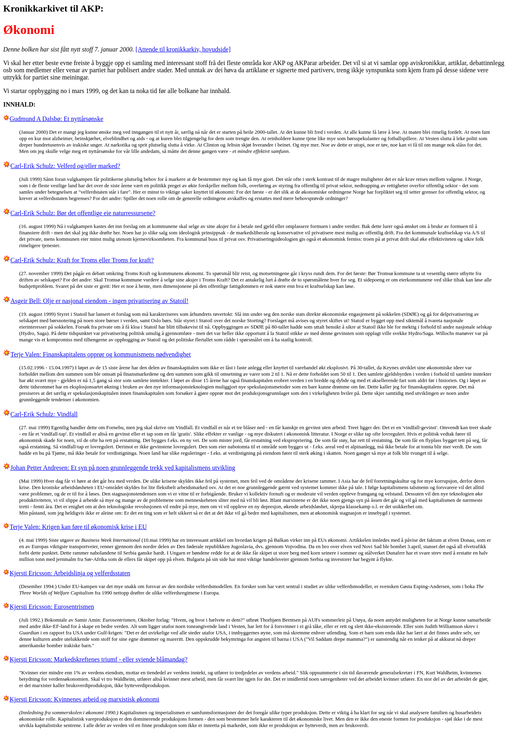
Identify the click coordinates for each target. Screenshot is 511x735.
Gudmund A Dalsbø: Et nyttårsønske (56, 118)
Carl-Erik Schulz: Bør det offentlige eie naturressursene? (82, 213)
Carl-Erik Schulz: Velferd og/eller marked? (65, 165)
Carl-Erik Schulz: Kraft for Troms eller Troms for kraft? (82, 260)
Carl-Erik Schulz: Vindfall (43, 414)
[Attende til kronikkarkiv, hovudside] (183, 49)
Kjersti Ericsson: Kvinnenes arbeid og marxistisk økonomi (84, 699)
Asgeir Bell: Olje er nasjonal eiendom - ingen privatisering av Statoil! (99, 300)
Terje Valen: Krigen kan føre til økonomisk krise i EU (78, 526)
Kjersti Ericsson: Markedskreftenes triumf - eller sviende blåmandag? (99, 659)
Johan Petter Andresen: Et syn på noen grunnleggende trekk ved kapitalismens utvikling (122, 467)
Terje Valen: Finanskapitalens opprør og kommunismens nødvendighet (100, 354)
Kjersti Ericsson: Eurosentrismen (52, 606)
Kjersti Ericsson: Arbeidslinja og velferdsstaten (70, 573)
